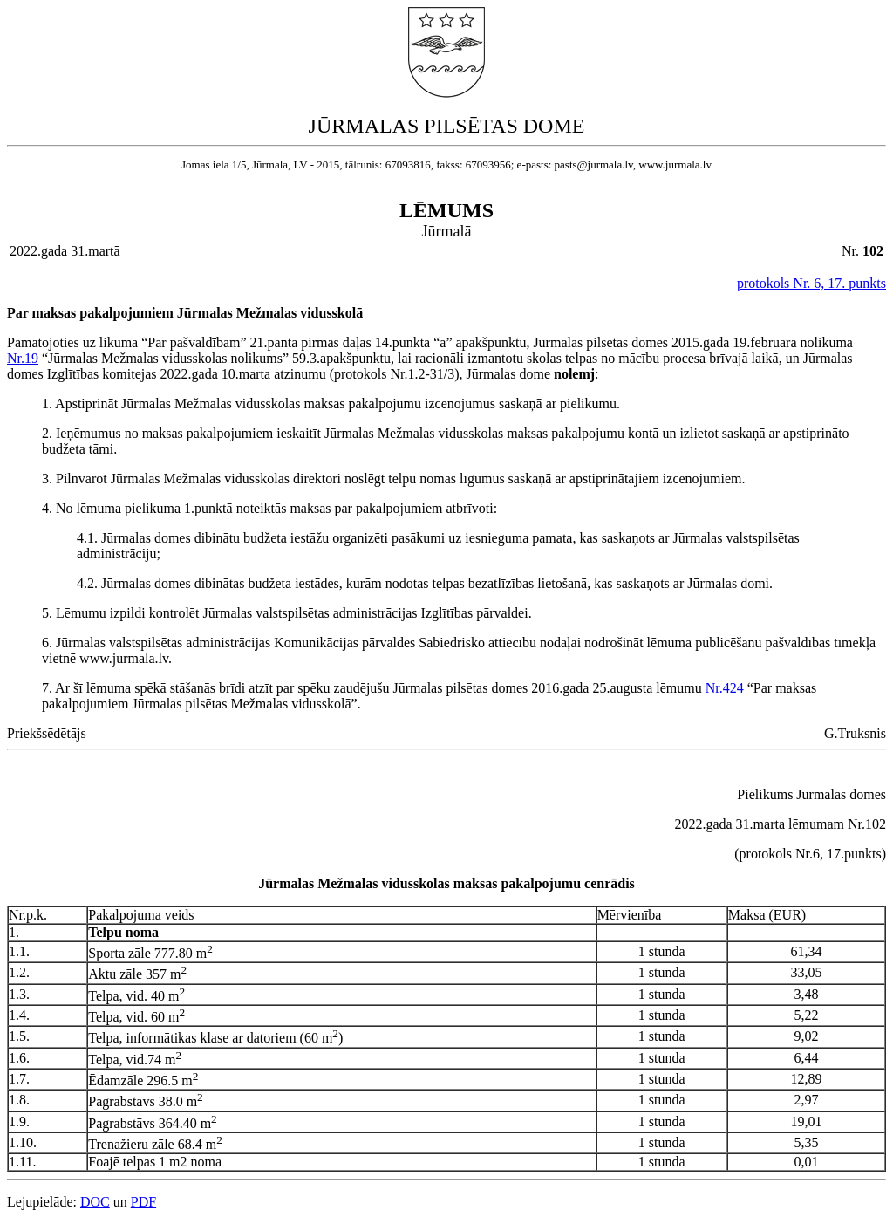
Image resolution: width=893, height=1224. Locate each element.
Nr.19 (22, 358)
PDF (143, 1201)
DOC (95, 1201)
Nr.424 (725, 687)
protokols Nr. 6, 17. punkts (811, 283)
